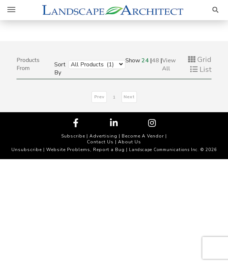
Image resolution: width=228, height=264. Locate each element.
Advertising (103, 136)
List (201, 69)
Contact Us (100, 142)
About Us (129, 142)
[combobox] (91, 64)
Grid (200, 60)
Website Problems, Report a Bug (85, 150)
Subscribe (73, 136)
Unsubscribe (26, 150)
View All (169, 64)
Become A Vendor (143, 136)
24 (145, 60)
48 (155, 60)
